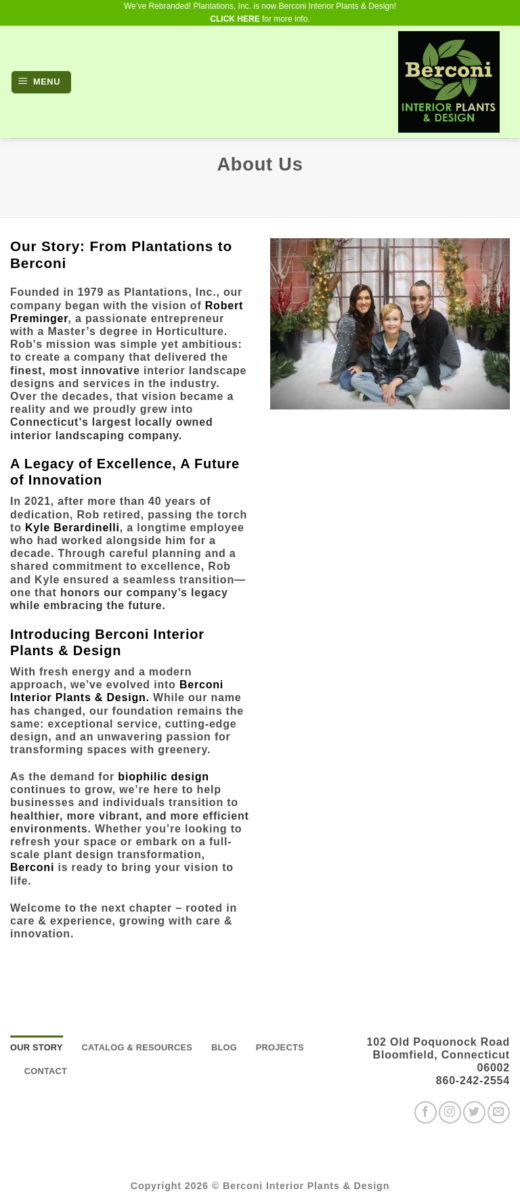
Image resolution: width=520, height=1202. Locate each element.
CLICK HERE (234, 19)
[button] (41, 82)
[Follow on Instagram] (450, 1112)
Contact (45, 1071)
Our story (36, 1047)
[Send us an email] (499, 1112)
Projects (280, 1047)
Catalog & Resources (136, 1047)
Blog (224, 1047)
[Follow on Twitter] (474, 1112)
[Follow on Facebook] (425, 1112)
